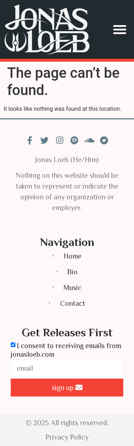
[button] (119, 29)
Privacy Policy (67, 437)
